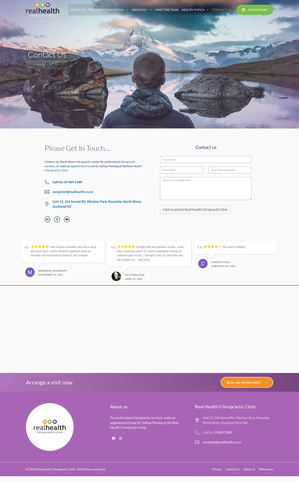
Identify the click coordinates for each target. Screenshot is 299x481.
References (266, 469)
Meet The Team (167, 9)
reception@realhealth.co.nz (72, 192)
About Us (77, 9)
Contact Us (221, 9)
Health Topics (196, 9)
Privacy (217, 469)
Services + (143, 9)
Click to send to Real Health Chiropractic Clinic (195, 209)
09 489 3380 (73, 182)
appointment (79, 166)
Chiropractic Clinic (56, 170)
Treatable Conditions (109, 9)
